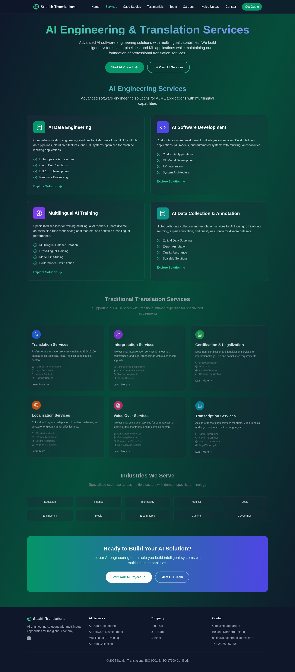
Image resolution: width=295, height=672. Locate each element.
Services (111, 6)
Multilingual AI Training (104, 637)
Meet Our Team (172, 580)
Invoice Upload (210, 6)
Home (95, 6)
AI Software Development (106, 631)
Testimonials (155, 6)
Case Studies (132, 6)
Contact (231, 6)
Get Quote (252, 6)
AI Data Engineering (102, 625)
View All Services (169, 67)
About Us (157, 625)
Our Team (157, 631)
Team (173, 6)
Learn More (40, 388)
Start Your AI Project (129, 580)
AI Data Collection (101, 643)
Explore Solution (47, 189)
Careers (188, 6)
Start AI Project (124, 67)
